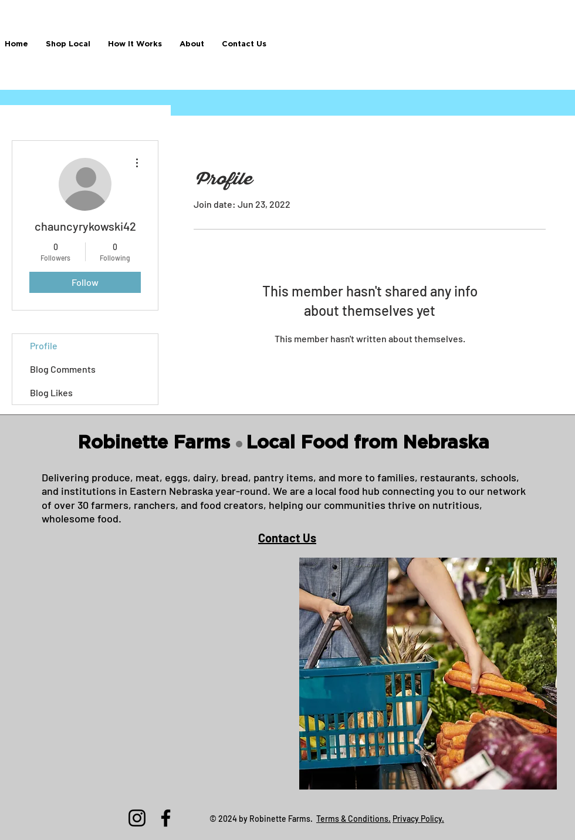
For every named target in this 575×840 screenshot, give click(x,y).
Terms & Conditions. (353, 819)
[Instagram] (137, 818)
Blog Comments (63, 369)
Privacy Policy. (418, 819)
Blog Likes (51, 392)
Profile (44, 345)
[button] (68, 44)
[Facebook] (165, 818)
